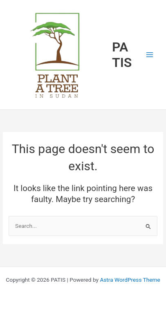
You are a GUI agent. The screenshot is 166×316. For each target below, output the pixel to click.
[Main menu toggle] (149, 55)
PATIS (122, 54)
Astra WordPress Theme (130, 279)
